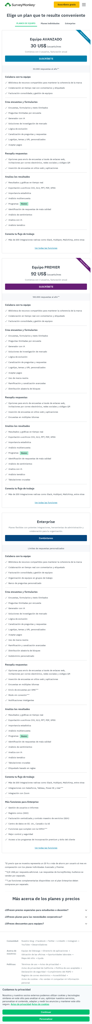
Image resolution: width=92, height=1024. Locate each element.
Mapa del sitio (28, 958)
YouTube (25, 944)
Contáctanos (46, 538)
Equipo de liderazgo (30, 950)
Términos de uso (29, 964)
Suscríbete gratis (67, 4)
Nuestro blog (27, 941)
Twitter (51, 941)
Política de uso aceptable (68, 968)
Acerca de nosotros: (11, 952)
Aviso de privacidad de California (37, 968)
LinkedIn (61, 941)
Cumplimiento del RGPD (59, 971)
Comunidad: (13, 941)
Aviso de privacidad (21, 1004)
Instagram (72, 941)
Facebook (41, 941)
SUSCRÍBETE (46, 58)
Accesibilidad (59, 975)
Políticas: (11, 964)
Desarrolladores (39, 944)
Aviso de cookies (40, 1004)
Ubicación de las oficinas (33, 954)
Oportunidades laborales (59, 954)
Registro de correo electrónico (35, 975)
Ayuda (40, 958)
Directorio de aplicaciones (55, 950)
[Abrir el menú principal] (84, 5)
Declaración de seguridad (33, 971)
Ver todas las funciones (46, 248)
